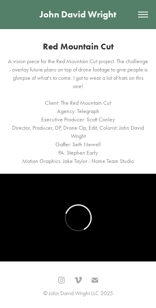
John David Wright (78, 14)
